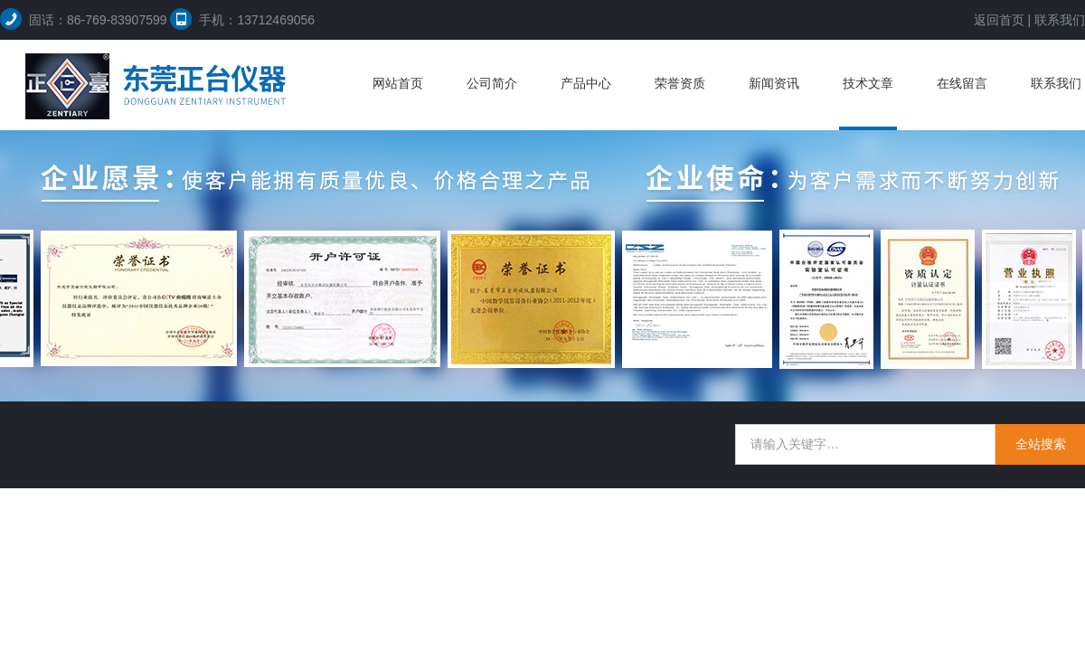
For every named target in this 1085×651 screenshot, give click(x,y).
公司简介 (492, 83)
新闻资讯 (774, 83)
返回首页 (999, 20)
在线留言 (962, 83)
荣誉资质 (680, 83)
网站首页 (398, 83)
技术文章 (868, 83)
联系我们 (1059, 20)
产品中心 (586, 83)
